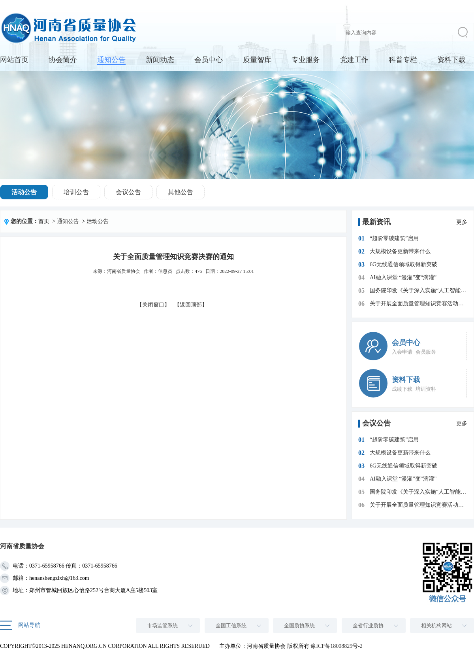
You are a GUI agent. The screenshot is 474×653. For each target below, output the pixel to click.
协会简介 (63, 60)
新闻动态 (160, 60)
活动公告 (24, 192)
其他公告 (180, 192)
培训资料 (426, 389)
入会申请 (402, 351)
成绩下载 (402, 389)
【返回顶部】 (190, 305)
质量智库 (257, 60)
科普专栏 (403, 60)
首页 (43, 221)
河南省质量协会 (123, 271)
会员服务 (426, 351)
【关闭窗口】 (153, 305)
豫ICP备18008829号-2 (336, 646)
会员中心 (208, 60)
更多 (461, 222)
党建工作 (354, 60)
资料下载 (451, 60)
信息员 (165, 271)
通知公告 (111, 60)
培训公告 (76, 192)
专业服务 (306, 60)
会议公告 (128, 192)
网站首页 (14, 60)
